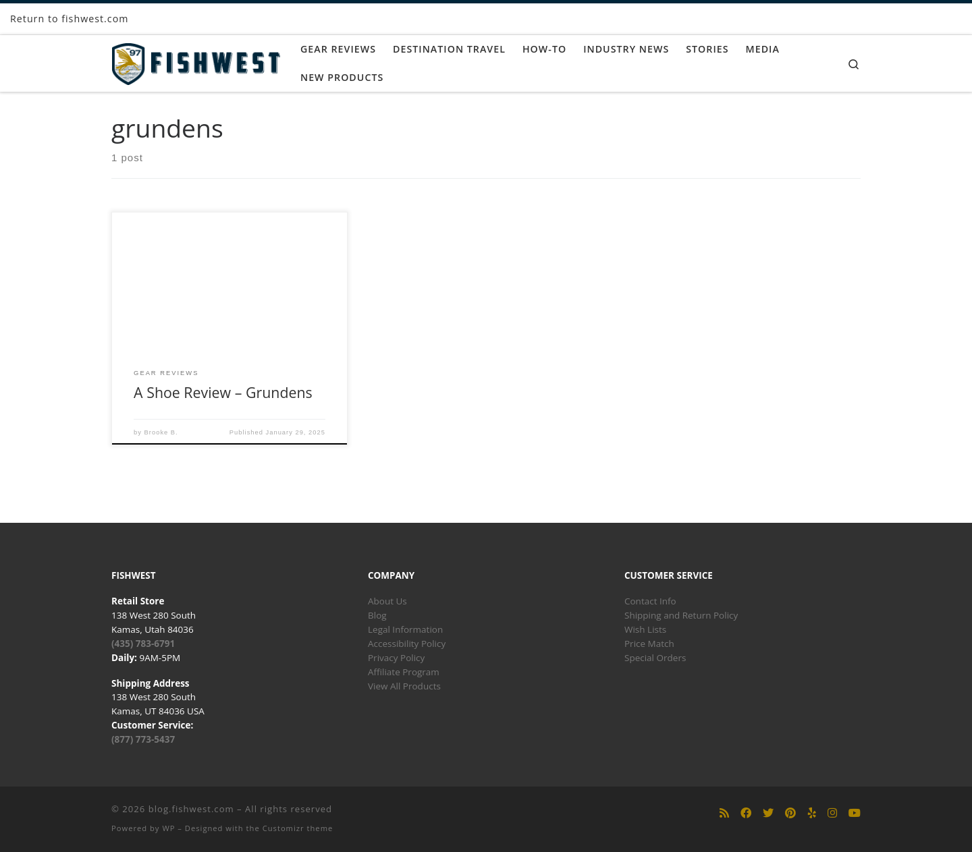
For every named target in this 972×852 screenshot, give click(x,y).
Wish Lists (645, 629)
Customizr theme (298, 828)
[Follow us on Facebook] (745, 813)
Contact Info (650, 601)
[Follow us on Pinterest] (790, 813)
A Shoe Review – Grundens (223, 392)
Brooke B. (161, 432)
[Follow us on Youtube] (854, 813)
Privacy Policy (396, 658)
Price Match (649, 643)
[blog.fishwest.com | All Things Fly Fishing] (195, 61)
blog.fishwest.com (191, 809)
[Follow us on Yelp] (812, 813)
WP (168, 828)
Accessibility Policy (407, 643)
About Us (387, 601)
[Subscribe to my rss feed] (724, 813)
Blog (377, 615)
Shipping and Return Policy (681, 615)
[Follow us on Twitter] (768, 813)
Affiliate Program (403, 672)
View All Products (404, 686)
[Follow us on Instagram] (832, 813)
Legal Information (405, 629)
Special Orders (655, 658)
